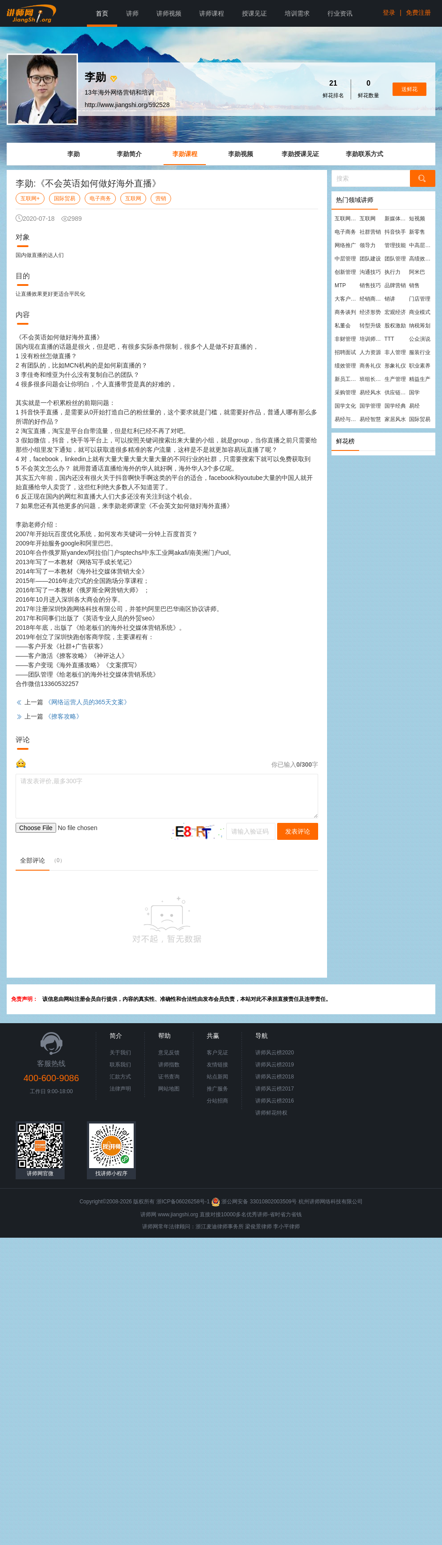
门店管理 (419, 299)
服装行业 (419, 352)
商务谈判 (345, 312)
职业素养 (419, 366)
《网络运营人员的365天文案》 (87, 702)
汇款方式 (120, 1077)
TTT (389, 339)
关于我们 (120, 1052)
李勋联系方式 (364, 153)
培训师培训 (372, 339)
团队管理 (395, 259)
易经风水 (370, 392)
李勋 (73, 153)
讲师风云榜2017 (274, 1089)
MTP (340, 285)
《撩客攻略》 (63, 716)
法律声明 (120, 1089)
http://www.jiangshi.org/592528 (127, 104)
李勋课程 (184, 153)
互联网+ (30, 198)
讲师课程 (211, 13)
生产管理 (395, 379)
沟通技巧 (370, 272)
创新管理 (345, 272)
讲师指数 (169, 1065)
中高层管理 (421, 245)
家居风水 (395, 419)
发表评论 (297, 831)
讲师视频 (168, 13)
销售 (414, 285)
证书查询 (169, 1077)
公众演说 (419, 339)
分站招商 (217, 1101)
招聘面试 (345, 352)
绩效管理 (345, 366)
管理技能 (395, 245)
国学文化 (345, 406)
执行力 (393, 272)
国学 (414, 392)
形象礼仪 (395, 366)
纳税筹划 (419, 325)
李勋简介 (129, 153)
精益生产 (419, 379)
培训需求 (297, 13)
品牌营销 (395, 285)
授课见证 (254, 13)
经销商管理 (372, 299)
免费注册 (418, 12)
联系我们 (120, 1065)
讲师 (132, 13)
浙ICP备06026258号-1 (183, 1201)
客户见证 (217, 1052)
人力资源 (370, 352)
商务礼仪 (370, 366)
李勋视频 (240, 153)
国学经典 (395, 406)
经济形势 (370, 312)
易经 (414, 406)
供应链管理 (397, 392)
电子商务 (100, 198)
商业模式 (419, 312)
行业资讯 (339, 13)
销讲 (390, 299)
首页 (102, 13)
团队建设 (370, 259)
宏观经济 (395, 312)
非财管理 (345, 339)
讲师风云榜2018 (274, 1077)
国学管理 (370, 406)
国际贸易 (64, 198)
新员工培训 (347, 379)
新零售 (417, 232)
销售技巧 (370, 285)
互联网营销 (347, 218)
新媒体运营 (397, 218)
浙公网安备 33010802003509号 (254, 1201)
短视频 (417, 218)
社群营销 (370, 232)
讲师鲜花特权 (271, 1113)
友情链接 (217, 1065)
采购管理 (345, 392)
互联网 (133, 198)
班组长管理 (372, 379)
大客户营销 (347, 299)
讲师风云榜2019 (274, 1065)
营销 (161, 198)
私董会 (343, 325)
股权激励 (395, 325)
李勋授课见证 (300, 153)
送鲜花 (409, 89)
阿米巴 (417, 272)
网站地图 (169, 1089)
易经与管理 (347, 419)
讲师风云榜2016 (274, 1101)
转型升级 (370, 325)
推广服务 (217, 1089)
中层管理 (345, 259)
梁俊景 (253, 1226)
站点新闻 (217, 1077)
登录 (389, 12)
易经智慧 (370, 419)
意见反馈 (169, 1052)
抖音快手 (395, 232)
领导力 (368, 245)
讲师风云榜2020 (274, 1052)
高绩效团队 (421, 259)
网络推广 (345, 245)
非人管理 (395, 352)
